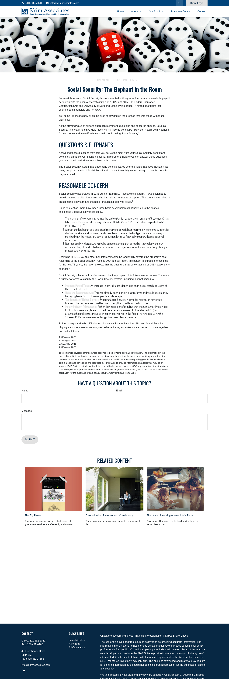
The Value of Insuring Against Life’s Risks (170, 515)
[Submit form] (29, 439)
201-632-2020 (31, 3)
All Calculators (77, 647)
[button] (120, 11)
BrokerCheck (180, 635)
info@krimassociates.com (62, 3)
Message (26, 411)
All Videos (74, 643)
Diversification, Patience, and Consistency (109, 515)
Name (24, 390)
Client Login (197, 3)
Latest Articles (77, 640)
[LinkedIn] (179, 3)
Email (119, 390)
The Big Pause (33, 515)
